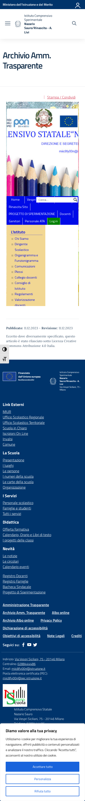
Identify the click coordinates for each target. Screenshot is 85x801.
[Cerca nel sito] (74, 24)
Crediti (76, 635)
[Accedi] (78, 4)
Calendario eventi (16, 566)
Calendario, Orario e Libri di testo (27, 534)
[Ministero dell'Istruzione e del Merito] (28, 4)
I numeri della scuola (18, 476)
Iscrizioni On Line (15, 433)
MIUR (7, 411)
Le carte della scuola (18, 482)
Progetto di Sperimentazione (24, 592)
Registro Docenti (15, 575)
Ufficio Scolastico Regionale (23, 417)
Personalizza (42, 778)
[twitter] (35, 645)
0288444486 (26, 663)
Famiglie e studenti (17, 508)
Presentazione (13, 460)
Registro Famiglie (15, 581)
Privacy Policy (51, 620)
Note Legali (56, 635)
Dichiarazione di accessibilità (25, 628)
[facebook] (23, 645)
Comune (9, 444)
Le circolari (11, 561)
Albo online (60, 612)
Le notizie (10, 556)
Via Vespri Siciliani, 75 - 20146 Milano (40, 659)
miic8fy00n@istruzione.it (28, 668)
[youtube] (29, 645)
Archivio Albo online (18, 620)
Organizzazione (14, 487)
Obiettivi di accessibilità (21, 635)
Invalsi (7, 439)
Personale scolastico (18, 502)
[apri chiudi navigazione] (7, 24)
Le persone (11, 471)
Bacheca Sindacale (17, 586)
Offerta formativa (16, 529)
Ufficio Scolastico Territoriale (24, 422)
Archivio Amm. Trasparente (24, 612)
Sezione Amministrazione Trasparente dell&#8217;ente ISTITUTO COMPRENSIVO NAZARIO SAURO (42, 204)
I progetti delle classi (18, 540)
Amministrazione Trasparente (26, 605)
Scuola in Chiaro (15, 428)
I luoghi (8, 465)
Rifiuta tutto (42, 791)
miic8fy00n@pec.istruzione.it (22, 678)
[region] (42, 762)
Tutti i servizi (12, 513)
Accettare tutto (43, 766)
